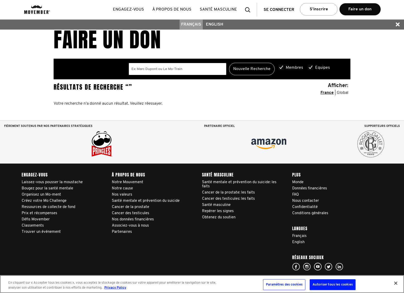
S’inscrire (319, 9)
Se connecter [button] (279, 10)
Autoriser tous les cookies (333, 284)
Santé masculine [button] (218, 9)
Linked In (339, 267)
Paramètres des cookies (284, 284)
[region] (202, 284)
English (214, 24)
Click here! (296, 267)
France (327, 93)
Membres (294, 68)
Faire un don (360, 9)
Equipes (322, 68)
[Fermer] (395, 283)
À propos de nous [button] (172, 9)
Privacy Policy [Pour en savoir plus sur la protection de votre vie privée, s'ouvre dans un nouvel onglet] (115, 287)
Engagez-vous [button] (128, 9)
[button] (249, 9)
